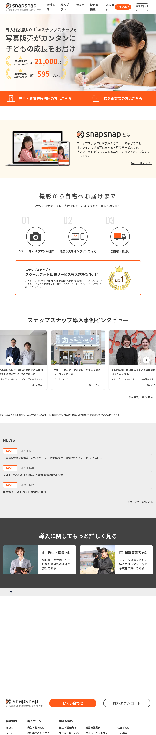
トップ (9, 592)
